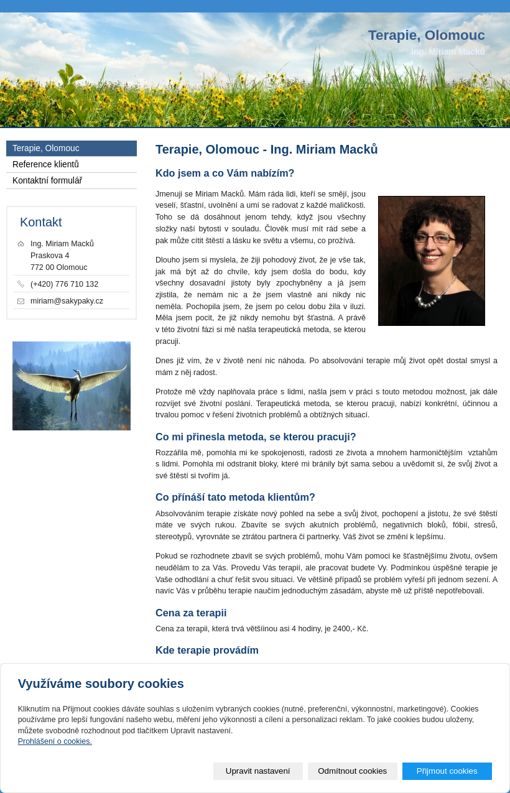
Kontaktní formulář (47, 180)
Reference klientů (45, 164)
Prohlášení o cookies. (55, 741)
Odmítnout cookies (352, 771)
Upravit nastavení (258, 771)
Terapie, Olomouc (46, 148)
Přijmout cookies (447, 771)
